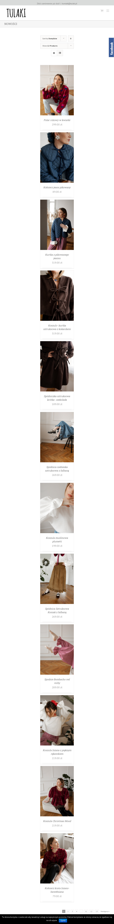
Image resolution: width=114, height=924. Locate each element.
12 (91, 911)
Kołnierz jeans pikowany (57, 187)
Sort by (49, 38)
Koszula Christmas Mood (57, 821)
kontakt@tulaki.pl (69, 3)
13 (97, 911)
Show (49, 46)
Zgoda (62, 921)
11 (86, 911)
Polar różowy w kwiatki (57, 120)
